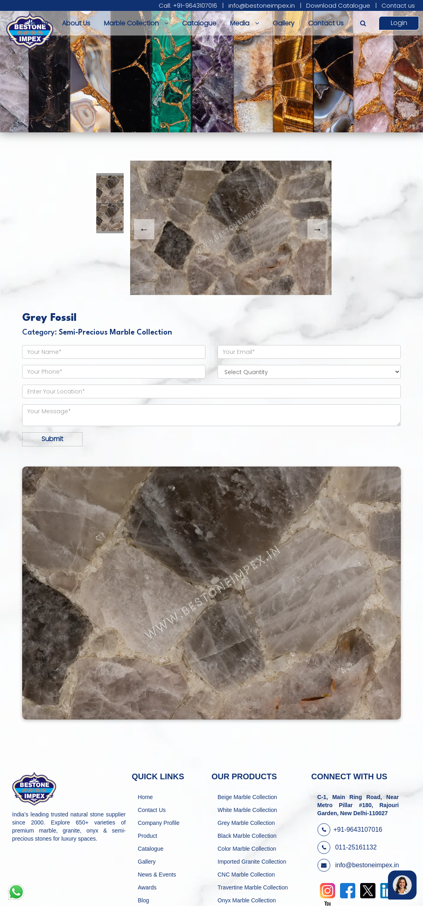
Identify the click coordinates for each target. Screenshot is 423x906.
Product (147, 836)
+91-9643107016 (349, 829)
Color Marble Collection (247, 848)
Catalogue (199, 23)
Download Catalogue (338, 5)
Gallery (283, 23)
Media (244, 23)
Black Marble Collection (247, 836)
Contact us (398, 5)
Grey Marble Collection (246, 823)
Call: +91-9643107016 (188, 5)
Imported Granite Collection (252, 861)
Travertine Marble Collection (253, 887)
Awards (147, 887)
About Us (76, 23)
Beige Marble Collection (247, 797)
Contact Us (326, 23)
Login (399, 22)
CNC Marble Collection (246, 874)
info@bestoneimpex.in (261, 5)
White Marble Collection (247, 810)
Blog (143, 900)
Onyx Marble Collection (247, 900)
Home (39, 23)
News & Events (157, 874)
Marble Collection (136, 23)
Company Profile (159, 823)
